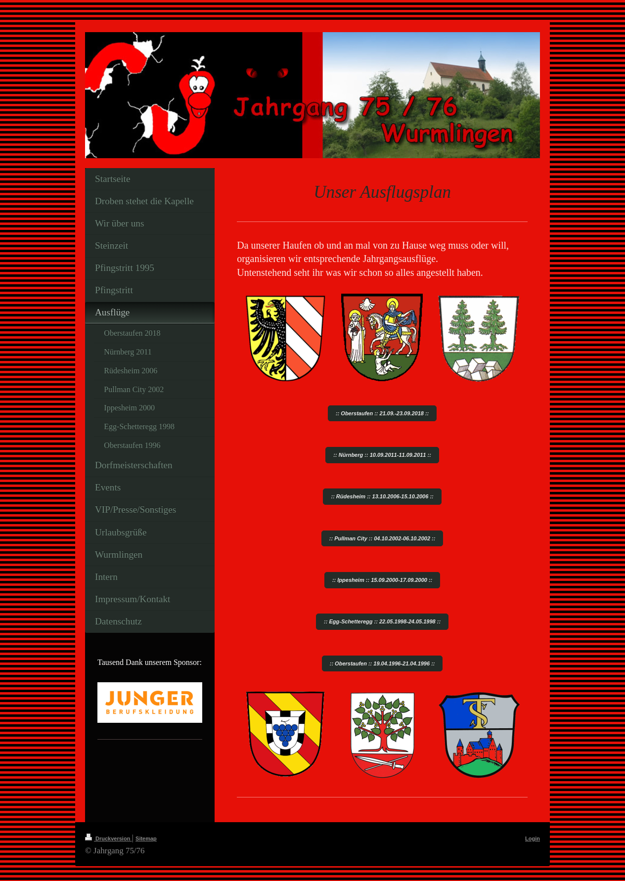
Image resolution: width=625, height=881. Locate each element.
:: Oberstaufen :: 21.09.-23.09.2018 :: (382, 413)
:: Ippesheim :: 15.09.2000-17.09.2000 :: (382, 580)
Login (532, 838)
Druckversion (108, 838)
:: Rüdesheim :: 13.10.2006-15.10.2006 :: (382, 496)
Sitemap (146, 838)
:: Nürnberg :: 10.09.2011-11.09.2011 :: (382, 455)
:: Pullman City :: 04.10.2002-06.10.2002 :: (382, 538)
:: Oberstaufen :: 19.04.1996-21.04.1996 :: (382, 663)
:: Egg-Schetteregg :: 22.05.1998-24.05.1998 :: (382, 621)
